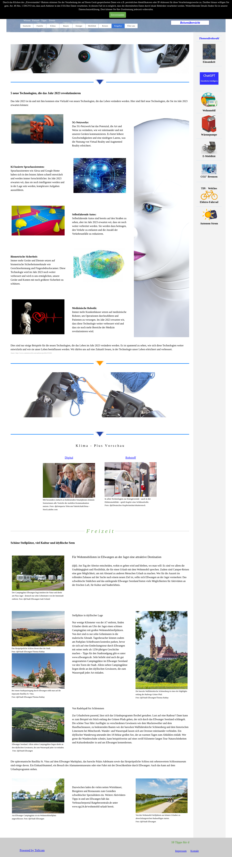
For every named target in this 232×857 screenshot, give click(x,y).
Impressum (181, 851)
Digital (69, 457)
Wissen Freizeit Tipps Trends (39, 20)
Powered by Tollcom (32, 850)
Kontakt (194, 851)
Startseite (27, 26)
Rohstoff (130, 457)
